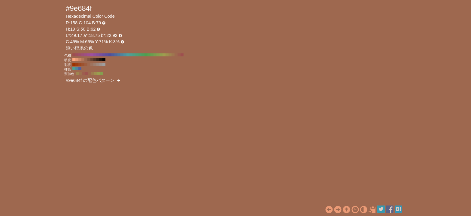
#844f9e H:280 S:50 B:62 (97, 54)
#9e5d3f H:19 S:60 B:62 (85, 64)
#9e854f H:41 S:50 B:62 (77, 73)
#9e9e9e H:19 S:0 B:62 (103, 64)
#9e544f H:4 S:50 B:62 (86, 73)
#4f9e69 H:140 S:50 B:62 (139, 54)
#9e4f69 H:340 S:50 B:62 (79, 54)
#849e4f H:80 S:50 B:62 (158, 54)
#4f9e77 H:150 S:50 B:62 (136, 54)
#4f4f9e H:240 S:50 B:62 (109, 54)
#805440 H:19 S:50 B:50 (88, 59)
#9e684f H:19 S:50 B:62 (88, 64)
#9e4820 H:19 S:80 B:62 (79, 64)
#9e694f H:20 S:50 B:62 (176, 54)
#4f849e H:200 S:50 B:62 (121, 54)
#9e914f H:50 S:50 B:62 (167, 54)
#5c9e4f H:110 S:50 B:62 (148, 54)
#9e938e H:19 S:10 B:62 (100, 64)
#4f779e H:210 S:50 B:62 (118, 54)
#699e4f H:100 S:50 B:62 (151, 54)
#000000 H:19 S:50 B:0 (103, 59)
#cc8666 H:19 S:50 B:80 (79, 59)
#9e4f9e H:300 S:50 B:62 (91, 54)
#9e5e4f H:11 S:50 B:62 (83, 73)
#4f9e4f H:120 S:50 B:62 (145, 54)
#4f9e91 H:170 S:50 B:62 (130, 54)
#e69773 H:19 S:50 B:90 (76, 59)
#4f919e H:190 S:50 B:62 (124, 54)
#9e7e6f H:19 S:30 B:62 (94, 64)
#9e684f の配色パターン (93, 80)
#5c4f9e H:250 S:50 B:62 (106, 54)
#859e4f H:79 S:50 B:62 (101, 73)
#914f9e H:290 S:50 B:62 (94, 54)
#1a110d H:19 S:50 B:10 (100, 59)
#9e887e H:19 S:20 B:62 (97, 64)
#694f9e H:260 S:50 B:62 (103, 54)
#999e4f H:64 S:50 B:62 (98, 73)
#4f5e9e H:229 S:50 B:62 (79, 68)
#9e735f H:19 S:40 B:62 (91, 64)
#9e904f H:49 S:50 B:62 (95, 73)
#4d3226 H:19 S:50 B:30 (94, 59)
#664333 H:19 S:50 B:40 (91, 59)
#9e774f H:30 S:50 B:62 (173, 54)
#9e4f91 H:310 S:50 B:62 (88, 54)
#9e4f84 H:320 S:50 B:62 (85, 54)
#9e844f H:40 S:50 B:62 (170, 54)
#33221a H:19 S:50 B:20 (97, 59)
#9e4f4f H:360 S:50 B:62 (73, 54)
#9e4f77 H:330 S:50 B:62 (82, 54)
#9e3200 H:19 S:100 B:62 (73, 64)
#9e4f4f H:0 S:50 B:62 (182, 54)
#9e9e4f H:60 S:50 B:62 (164, 54)
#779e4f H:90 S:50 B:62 (154, 54)
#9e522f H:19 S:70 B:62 (82, 64)
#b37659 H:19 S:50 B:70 (82, 59)
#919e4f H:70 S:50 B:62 (161, 54)
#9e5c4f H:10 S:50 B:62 (179, 54)
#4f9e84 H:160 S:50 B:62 (133, 54)
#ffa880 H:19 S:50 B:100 (73, 59)
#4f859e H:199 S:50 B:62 (76, 68)
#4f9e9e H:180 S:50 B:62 (127, 54)
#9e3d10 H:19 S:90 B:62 (76, 64)
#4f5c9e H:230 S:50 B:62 (112, 54)
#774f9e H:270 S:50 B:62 (100, 54)
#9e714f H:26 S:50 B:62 (80, 73)
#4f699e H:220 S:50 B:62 (115, 54)
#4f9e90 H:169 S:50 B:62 (73, 68)
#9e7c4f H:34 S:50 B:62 (92, 73)
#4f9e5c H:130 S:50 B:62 (142, 54)
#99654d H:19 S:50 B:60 (85, 59)
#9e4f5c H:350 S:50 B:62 (76, 54)
